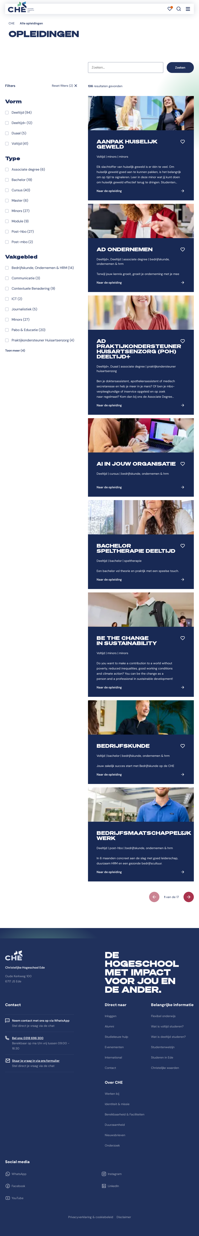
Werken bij (112, 1094)
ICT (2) (17, 299)
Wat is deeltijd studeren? (168, 1037)
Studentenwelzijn (162, 1047)
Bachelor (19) (22, 179)
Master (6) (20, 200)
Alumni (109, 1026)
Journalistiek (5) (24, 309)
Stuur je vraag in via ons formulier (36, 1061)
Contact (110, 1068)
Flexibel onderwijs (163, 1016)
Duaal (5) (19, 133)
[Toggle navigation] (188, 9)
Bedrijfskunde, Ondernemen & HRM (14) (43, 267)
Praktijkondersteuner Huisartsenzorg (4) (43, 340)
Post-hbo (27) (23, 231)
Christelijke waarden (165, 1068)
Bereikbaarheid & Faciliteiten (124, 1114)
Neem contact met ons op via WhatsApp (40, 1020)
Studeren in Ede (162, 1057)
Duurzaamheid (115, 1125)
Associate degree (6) (28, 169)
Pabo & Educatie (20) (28, 330)
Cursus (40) (21, 190)
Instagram (115, 1174)
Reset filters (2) (62, 86)
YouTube (17, 1198)
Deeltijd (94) (22, 112)
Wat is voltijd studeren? (167, 1026)
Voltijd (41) (20, 143)
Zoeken (180, 67)
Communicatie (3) (26, 278)
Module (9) (20, 221)
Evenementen (114, 1047)
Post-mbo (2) (22, 242)
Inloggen (110, 1016)
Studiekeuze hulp (116, 1037)
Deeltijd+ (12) (22, 123)
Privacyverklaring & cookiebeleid (90, 1217)
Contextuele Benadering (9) (33, 288)
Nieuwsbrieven (115, 1135)
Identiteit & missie (117, 1104)
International (113, 1057)
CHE (12, 23)
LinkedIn (113, 1186)
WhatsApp (19, 1174)
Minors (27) (20, 211)
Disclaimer (124, 1217)
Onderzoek (112, 1145)
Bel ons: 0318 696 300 (27, 1038)
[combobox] (125, 67)
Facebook (18, 1186)
